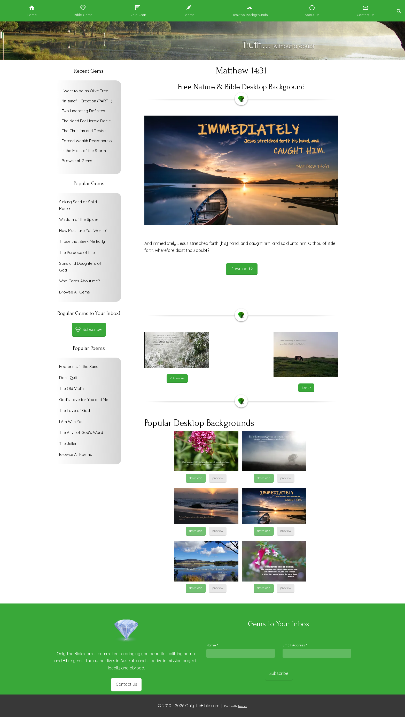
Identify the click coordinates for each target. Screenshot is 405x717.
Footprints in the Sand (78, 366)
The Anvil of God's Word (81, 432)
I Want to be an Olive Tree (85, 90)
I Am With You (71, 421)
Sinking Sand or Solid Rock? (78, 205)
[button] (399, 10)
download (195, 478)
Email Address (295, 645)
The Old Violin (71, 388)
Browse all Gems (77, 160)
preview (217, 478)
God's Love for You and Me (83, 399)
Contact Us (126, 684)
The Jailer (68, 443)
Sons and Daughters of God (80, 267)
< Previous (177, 378)
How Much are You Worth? (82, 230)
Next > (306, 387)
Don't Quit (68, 377)
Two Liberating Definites (83, 110)
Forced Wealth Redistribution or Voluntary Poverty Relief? (90, 140)
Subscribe (278, 673)
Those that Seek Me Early (82, 241)
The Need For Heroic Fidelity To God (90, 120)
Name (212, 645)
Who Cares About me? (79, 280)
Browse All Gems (74, 292)
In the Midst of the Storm (84, 150)
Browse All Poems (75, 454)
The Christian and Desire (84, 130)
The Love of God (74, 410)
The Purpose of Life (77, 252)
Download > (242, 268)
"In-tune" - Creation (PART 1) (87, 101)
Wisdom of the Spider (78, 219)
